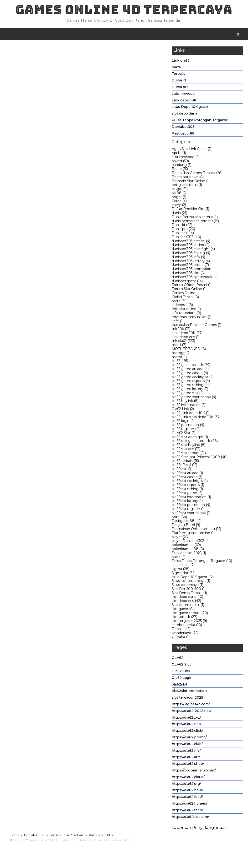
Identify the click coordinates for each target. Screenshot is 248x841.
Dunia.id (179, 81)
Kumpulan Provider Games (196, 326)
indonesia (182, 306)
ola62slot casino (187, 478)
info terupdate (186, 314)
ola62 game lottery (190, 390)
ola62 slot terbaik (189, 454)
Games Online (186, 294)
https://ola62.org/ (186, 784)
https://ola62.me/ (186, 751)
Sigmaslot (184, 574)
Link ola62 (181, 61)
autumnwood (183, 94)
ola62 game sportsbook (194, 398)
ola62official (184, 466)
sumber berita (187, 626)
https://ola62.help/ (187, 791)
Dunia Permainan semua (195, 218)
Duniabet (183, 234)
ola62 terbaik (185, 462)
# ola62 (55, 367)
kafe (177, 322)
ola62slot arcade (187, 474)
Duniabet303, (66, 55)
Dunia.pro (180, 88)
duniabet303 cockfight (193, 250)
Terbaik (178, 75)
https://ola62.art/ (186, 758)
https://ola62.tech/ (187, 811)
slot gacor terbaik (190, 614)
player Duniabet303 (191, 542)
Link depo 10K (184, 101)
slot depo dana (184, 114)
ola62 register (185, 430)
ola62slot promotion (191, 506)
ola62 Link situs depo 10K (196, 418)
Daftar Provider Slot (190, 210)
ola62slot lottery (187, 502)
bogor (179, 198)
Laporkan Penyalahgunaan (199, 828)
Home (15, 50)
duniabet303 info (188, 258)
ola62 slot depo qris (190, 438)
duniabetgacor (187, 282)
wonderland (185, 634)
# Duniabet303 (33, 367)
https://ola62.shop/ (188, 765)
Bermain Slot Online (191, 182)
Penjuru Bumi (186, 526)
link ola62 (183, 342)
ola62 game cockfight (192, 378)
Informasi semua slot (191, 318)
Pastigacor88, (120, 55)
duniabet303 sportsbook (194, 278)
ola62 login (183, 422)
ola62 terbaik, (98, 55)
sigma (180, 570)
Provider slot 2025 (189, 554)
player (180, 538)
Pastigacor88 (183, 134)
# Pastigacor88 (105, 367)
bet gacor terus (187, 186)
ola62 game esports (191, 382)
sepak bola (183, 566)
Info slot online (186, 310)
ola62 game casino (190, 374)
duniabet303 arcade (191, 242)
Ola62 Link (183, 410)
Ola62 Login (182, 678)
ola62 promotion (188, 426)
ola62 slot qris (186, 450)
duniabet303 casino (190, 246)
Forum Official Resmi (192, 286)
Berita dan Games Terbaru (197, 174)
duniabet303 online (190, 266)
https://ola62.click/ (187, 732)
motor (179, 358)
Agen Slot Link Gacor (191, 150)
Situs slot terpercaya (191, 582)
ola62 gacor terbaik (191, 366)
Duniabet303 (183, 127)
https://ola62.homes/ (189, 804)
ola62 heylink (185, 402)
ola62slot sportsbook (191, 514)
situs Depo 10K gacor (190, 108)
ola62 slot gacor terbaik (195, 442)
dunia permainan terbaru (195, 222)
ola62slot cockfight (190, 482)
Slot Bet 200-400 (189, 590)
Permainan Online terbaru (196, 530)
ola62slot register (188, 510)
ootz (179, 518)
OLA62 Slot (183, 434)
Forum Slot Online (189, 290)
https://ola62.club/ (187, 745)
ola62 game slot (187, 394)
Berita (180, 170)
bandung (181, 166)
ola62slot (181, 470)
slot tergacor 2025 (189, 622)
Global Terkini (185, 298)
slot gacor (183, 610)
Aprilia (179, 154)
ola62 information (188, 406)
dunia (179, 214)
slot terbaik (184, 618)
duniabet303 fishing (191, 254)
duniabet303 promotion (194, 270)
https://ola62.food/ (187, 798)
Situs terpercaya (187, 586)
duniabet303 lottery (191, 262)
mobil (179, 346)
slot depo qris (186, 602)
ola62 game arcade (190, 370)
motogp (181, 354)
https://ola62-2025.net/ (191, 712)
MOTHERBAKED (189, 350)
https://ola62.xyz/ (186, 718)
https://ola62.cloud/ (188, 778)
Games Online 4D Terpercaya (124, 9)
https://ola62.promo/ (189, 738)
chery (179, 206)
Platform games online (193, 534)
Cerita (179, 202)
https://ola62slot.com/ (190, 818)
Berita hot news (188, 178)
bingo (180, 190)
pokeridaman (186, 546)
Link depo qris (185, 338)
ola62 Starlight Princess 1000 (199, 458)
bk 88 (179, 194)
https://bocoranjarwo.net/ (194, 771)
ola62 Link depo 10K (190, 414)
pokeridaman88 (188, 550)
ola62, (82, 55)
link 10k (181, 330)
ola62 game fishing (190, 386)
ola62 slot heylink (188, 446)
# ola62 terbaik (76, 367)
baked (180, 162)
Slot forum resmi (188, 606)
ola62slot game (187, 494)
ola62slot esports (188, 486)
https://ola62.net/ (186, 725)
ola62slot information (191, 498)
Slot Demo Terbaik (189, 594)
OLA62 (177, 659)
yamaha (181, 638)
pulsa (178, 558)
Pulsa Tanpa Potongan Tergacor (199, 121)
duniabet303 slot (188, 274)
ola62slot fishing (187, 490)
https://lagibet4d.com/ (191, 705)
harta (176, 68)
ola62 (180, 362)
